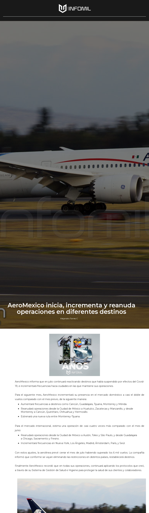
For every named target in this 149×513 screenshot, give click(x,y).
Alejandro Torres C (69, 318)
